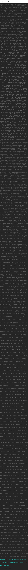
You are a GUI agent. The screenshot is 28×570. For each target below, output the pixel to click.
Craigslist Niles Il (13, 560)
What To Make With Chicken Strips (6, 559)
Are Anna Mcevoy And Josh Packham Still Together (9, 563)
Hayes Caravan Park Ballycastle (20, 559)
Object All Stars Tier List (4, 560)
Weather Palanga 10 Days (14, 562)
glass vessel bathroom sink (9, 1)
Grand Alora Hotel (23, 562)
